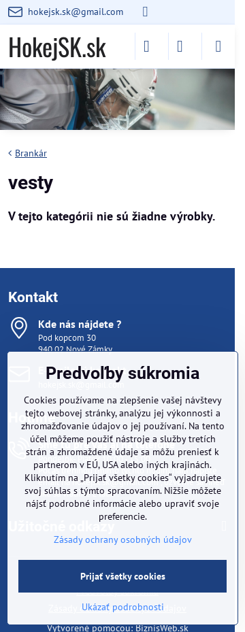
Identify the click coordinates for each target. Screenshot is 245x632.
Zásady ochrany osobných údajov (123, 539)
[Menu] (218, 46)
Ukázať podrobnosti (123, 607)
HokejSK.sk (56, 46)
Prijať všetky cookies (122, 576)
